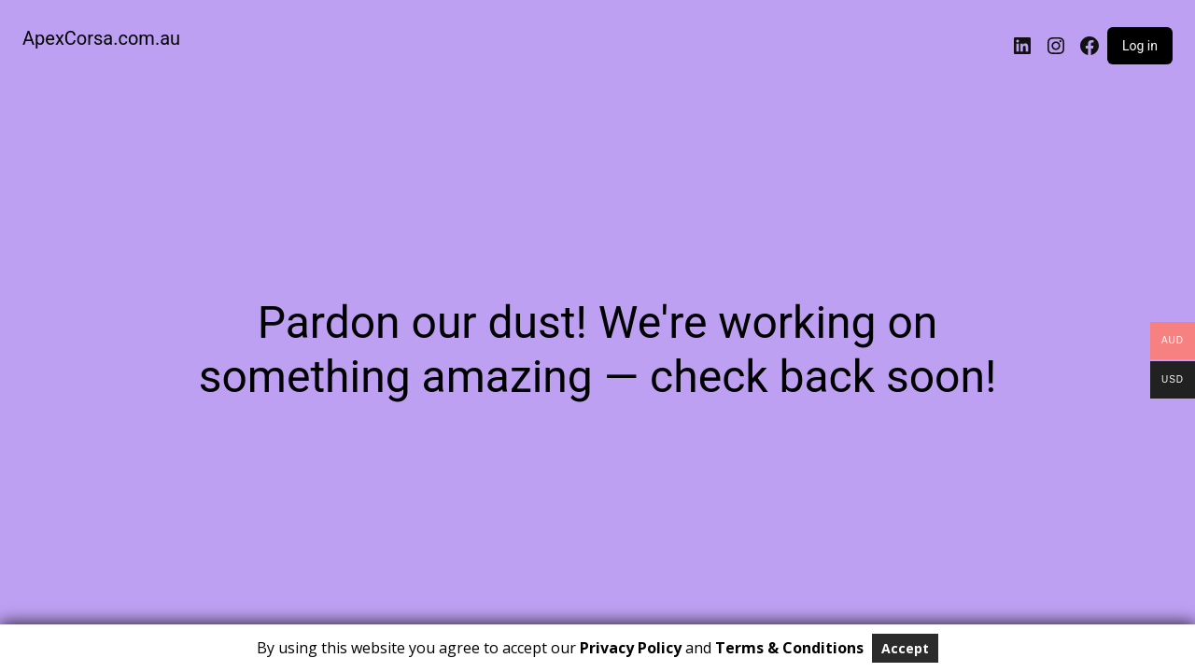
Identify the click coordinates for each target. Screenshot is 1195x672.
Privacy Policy (631, 647)
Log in (1140, 45)
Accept (905, 648)
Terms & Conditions (789, 647)
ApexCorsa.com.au (101, 38)
